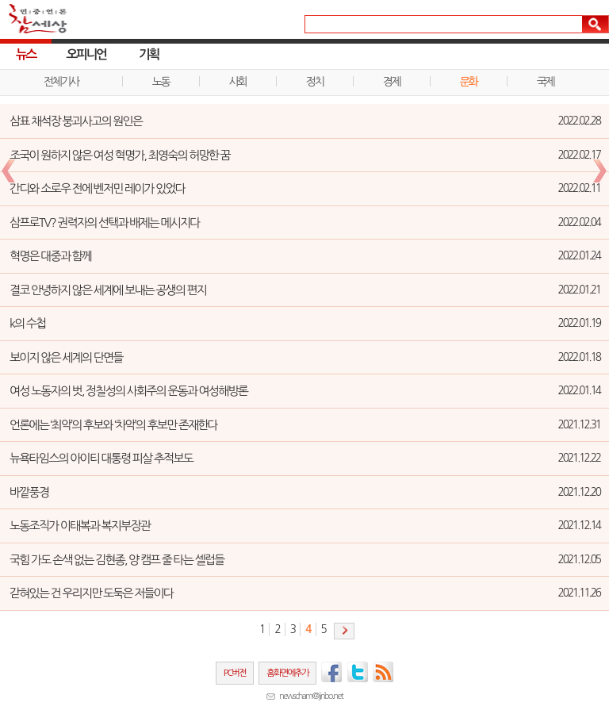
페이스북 (331, 672)
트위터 (357, 672)
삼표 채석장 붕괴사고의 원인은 (76, 121)
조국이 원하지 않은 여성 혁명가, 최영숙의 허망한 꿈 (120, 155)
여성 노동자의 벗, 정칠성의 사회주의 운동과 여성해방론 (128, 391)
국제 (545, 81)
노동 (161, 81)
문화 (468, 81)
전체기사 (61, 81)
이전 (8, 170)
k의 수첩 (27, 323)
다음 (344, 631)
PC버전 (235, 672)
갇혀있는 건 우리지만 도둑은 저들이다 (91, 593)
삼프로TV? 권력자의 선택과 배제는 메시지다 (105, 222)
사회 (238, 81)
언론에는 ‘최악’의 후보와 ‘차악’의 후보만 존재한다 (113, 425)
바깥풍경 (29, 492)
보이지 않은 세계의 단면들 (66, 357)
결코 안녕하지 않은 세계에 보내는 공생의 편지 (108, 290)
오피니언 (86, 54)
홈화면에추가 (287, 672)
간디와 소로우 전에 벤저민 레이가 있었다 (97, 188)
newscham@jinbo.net (311, 695)
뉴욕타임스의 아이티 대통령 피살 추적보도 (101, 458)
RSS (383, 672)
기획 (149, 54)
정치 (315, 81)
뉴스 (26, 54)
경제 (391, 81)
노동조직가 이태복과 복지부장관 (80, 526)
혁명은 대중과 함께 (50, 256)
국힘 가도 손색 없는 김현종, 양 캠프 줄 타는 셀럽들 (117, 560)
